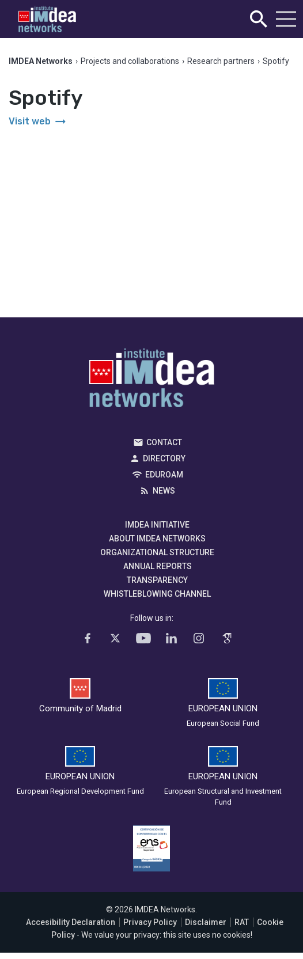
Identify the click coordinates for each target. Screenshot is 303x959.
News (164, 490)
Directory (164, 458)
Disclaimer (205, 922)
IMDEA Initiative (157, 524)
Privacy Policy (150, 922)
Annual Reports (157, 566)
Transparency (157, 580)
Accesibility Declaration (70, 922)
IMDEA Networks (151, 380)
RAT (241, 922)
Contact (164, 442)
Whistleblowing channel (157, 593)
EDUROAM (164, 474)
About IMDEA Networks (157, 538)
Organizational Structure (157, 552)
